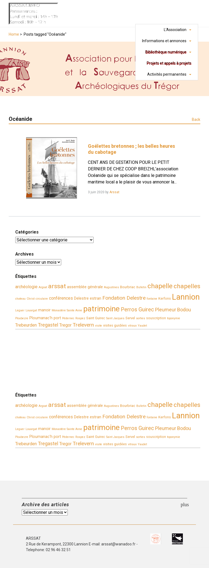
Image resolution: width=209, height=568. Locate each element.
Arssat (114, 192)
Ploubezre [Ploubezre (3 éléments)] (21, 318)
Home (14, 34)
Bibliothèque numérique (165, 52)
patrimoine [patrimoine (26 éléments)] (101, 308)
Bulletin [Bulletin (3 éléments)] (141, 287)
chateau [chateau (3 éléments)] (20, 298)
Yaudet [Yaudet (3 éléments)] (142, 325)
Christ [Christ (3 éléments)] (31, 298)
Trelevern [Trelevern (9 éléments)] (83, 325)
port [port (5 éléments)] (57, 318)
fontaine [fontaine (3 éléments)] (152, 298)
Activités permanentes (166, 74)
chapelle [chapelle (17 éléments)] (160, 286)
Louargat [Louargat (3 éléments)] (31, 310)
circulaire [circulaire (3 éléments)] (42, 298)
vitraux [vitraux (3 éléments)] (132, 325)
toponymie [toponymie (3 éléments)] (173, 318)
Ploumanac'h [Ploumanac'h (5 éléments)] (41, 318)
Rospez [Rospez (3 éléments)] (80, 318)
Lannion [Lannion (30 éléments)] (186, 297)
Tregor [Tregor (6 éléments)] (65, 325)
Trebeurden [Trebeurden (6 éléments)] (26, 325)
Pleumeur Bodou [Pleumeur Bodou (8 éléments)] (173, 309)
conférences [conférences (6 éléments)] (61, 298)
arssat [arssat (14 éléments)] (57, 286)
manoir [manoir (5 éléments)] (44, 310)
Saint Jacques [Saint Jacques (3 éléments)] (115, 318)
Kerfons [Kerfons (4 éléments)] (164, 298)
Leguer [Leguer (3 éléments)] (19, 310)
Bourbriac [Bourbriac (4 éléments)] (127, 287)
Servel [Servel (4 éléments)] (130, 318)
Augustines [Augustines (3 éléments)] (111, 287)
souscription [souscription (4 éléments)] (156, 318)
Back (196, 119)
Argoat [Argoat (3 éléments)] (43, 287)
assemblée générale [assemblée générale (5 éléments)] (85, 287)
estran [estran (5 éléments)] (95, 298)
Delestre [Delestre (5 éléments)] (81, 298)
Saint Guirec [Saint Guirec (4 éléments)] (95, 318)
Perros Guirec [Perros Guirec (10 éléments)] (137, 309)
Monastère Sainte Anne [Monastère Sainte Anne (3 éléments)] (67, 310)
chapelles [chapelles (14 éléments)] (187, 286)
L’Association (175, 29)
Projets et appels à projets (169, 63)
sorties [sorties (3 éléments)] (140, 318)
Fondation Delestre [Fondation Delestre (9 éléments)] (124, 298)
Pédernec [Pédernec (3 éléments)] (68, 318)
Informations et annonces (164, 41)
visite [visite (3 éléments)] (98, 325)
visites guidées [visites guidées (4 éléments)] (115, 325)
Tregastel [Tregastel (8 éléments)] (48, 325)
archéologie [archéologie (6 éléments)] (26, 286)
